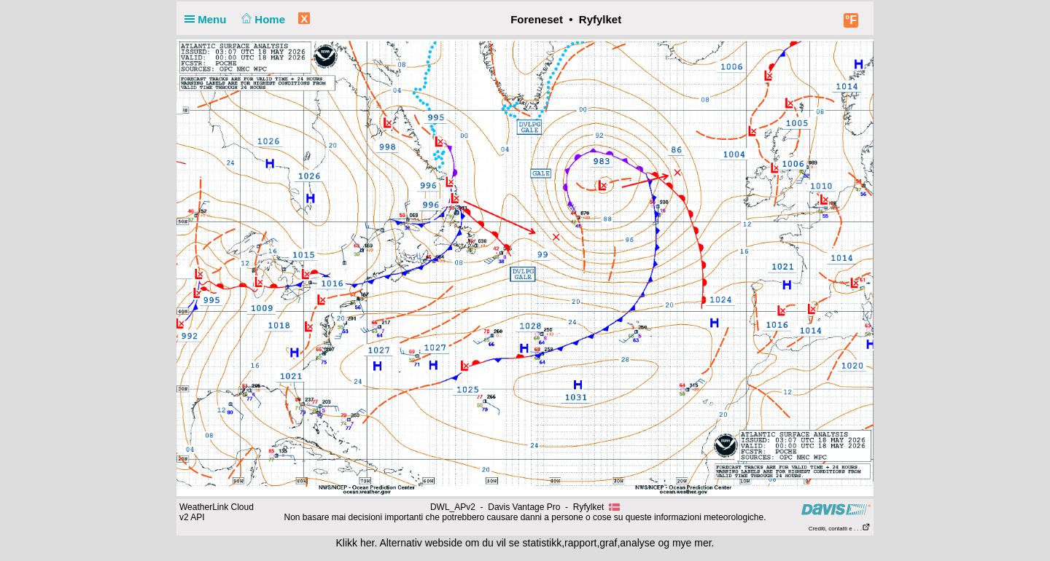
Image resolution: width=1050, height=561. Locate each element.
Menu (208, 19)
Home (262, 19)
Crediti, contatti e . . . (840, 528)
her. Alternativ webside (411, 543)
